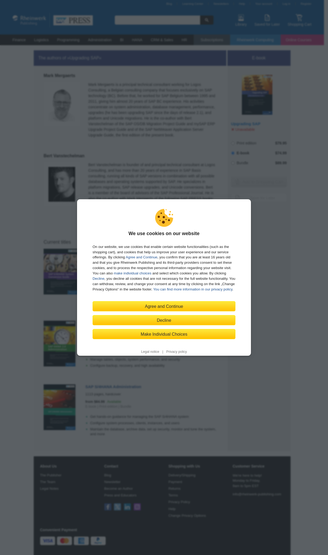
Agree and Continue (141, 257)
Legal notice (150, 352)
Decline (98, 279)
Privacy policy (176, 352)
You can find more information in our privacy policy (192, 289)
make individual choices (132, 273)
